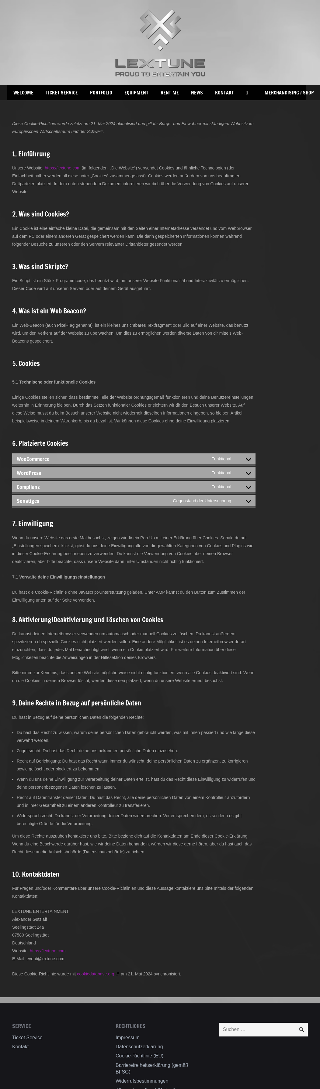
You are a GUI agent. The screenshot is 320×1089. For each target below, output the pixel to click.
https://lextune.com (63, 168)
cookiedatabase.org (95, 973)
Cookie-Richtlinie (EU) (139, 1055)
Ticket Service (27, 1037)
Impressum (128, 1037)
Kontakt (20, 1046)
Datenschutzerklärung (139, 1046)
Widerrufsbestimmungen (142, 1081)
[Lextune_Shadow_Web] (160, 42)
